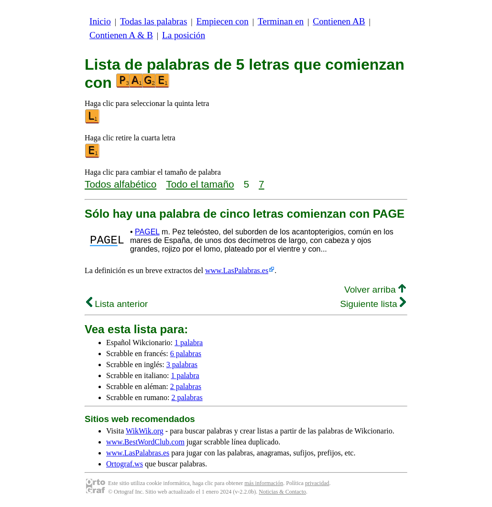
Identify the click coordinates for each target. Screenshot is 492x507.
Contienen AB (339, 21)
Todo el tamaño (200, 184)
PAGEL (147, 232)
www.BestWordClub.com (145, 442)
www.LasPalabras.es (236, 270)
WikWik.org (145, 431)
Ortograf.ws (124, 464)
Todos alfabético (120, 184)
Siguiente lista (373, 304)
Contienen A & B (121, 35)
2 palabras (185, 386)
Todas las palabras (153, 21)
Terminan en (281, 21)
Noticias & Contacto (282, 491)
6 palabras (185, 353)
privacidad (317, 483)
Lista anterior (117, 304)
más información (263, 483)
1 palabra (189, 342)
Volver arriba (375, 290)
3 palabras (181, 364)
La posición (183, 35)
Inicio (100, 21)
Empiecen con (223, 21)
